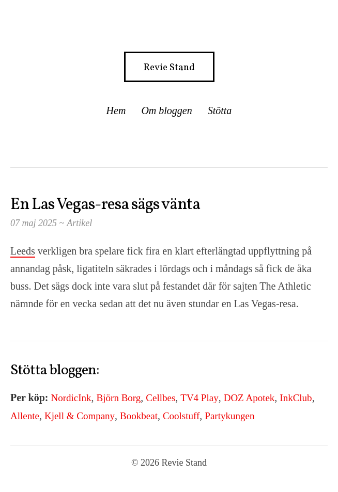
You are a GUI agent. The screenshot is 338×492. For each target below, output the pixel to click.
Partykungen (229, 415)
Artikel (79, 223)
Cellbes (160, 397)
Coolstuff (181, 415)
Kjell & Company (79, 415)
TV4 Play (199, 397)
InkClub (296, 397)
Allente (24, 415)
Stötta (220, 110)
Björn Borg (119, 397)
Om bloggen (166, 110)
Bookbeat (139, 415)
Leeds (22, 251)
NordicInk (71, 397)
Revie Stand (169, 67)
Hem (116, 110)
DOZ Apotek (249, 397)
